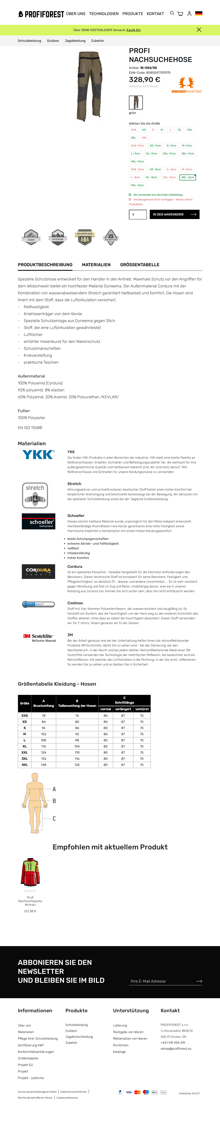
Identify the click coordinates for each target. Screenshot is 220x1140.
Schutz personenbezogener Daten (37, 1123)
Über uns (75, 13)
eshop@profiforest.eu (176, 1080)
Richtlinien (120, 1076)
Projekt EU (25, 1096)
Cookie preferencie (67, 1129)
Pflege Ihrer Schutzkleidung (38, 1070)
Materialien (96, 264)
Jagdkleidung (75, 41)
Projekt (23, 1102)
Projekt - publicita (31, 1109)
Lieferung (120, 1056)
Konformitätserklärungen (36, 1083)
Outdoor (53, 41)
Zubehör (97, 41)
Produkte (132, 13)
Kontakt (155, 13)
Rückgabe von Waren (128, 1063)
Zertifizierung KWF (31, 1076)
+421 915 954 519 (173, 1074)
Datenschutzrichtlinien (74, 1123)
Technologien (104, 13)
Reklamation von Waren (130, 1070)
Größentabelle (139, 264)
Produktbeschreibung (45, 264)
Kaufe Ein (134, 30)
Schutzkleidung (29, 41)
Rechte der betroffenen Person (35, 1129)
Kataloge (119, 1083)
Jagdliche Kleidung (79, 1068)
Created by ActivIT (189, 1124)
